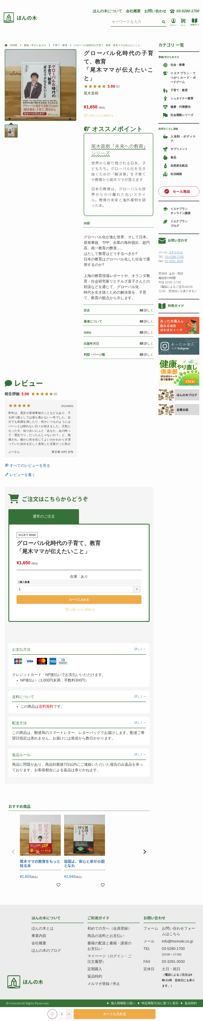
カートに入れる (114, 1014)
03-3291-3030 (174, 261)
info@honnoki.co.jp (177, 941)
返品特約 (94, 976)
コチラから (175, 252)
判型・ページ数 (94, 354)
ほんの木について (107, 11)
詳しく (138, 649)
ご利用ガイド (98, 917)
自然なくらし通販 (168, 128)
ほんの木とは (43, 928)
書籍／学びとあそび (35, 45)
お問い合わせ (155, 11)
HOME (13, 45)
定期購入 (94, 969)
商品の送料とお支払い (105, 936)
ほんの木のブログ (46, 950)
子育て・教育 (60, 45)
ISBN (87, 332)
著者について (93, 321)
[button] (13, 851)
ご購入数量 (23, 582)
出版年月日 (91, 343)
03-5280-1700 (174, 256)
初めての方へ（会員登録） (109, 928)
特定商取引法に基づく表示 (160, 1003)
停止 (116, 984)
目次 (87, 310)
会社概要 (133, 11)
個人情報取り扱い (123, 1003)
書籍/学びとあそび (168, 57)
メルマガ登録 (98, 984)
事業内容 (39, 936)
